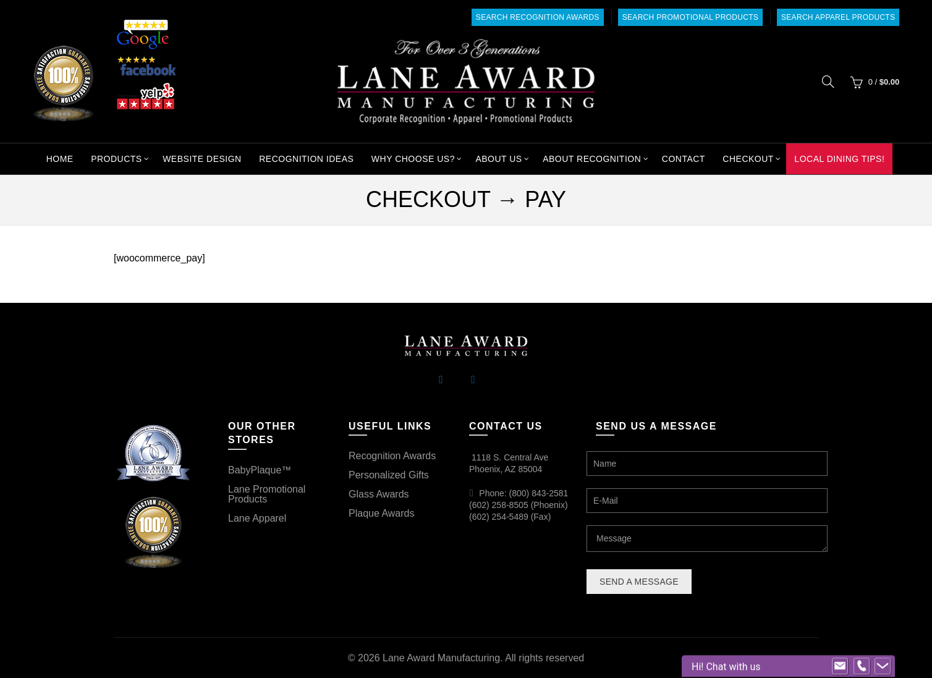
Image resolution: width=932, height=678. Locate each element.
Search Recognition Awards (537, 17)
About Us (498, 159)
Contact (683, 159)
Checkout (748, 159)
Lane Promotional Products (266, 494)
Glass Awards (379, 494)
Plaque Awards (381, 513)
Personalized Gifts (389, 475)
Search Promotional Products (690, 17)
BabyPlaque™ (259, 470)
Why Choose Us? (413, 159)
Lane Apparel (257, 518)
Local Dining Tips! (839, 159)
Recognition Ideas (306, 159)
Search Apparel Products (838, 17)
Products (116, 159)
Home (60, 159)
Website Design (202, 159)
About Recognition (592, 159)
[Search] (828, 81)
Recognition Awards (392, 456)
